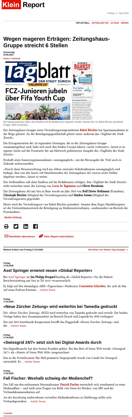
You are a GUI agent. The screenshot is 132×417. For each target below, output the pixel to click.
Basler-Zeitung (13, 217)
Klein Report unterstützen (56, 236)
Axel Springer (17, 277)
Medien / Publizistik (11, 58)
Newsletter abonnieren (20, 236)
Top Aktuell (83, 23)
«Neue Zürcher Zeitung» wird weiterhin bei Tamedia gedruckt (60, 306)
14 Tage (115, 23)
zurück (7, 413)
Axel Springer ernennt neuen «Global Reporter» (47, 270)
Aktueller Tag (100, 23)
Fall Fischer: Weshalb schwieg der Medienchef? (48, 378)
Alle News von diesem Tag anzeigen (108, 249)
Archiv (125, 23)
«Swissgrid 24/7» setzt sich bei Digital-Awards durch (52, 342)
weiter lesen (47, 289)
